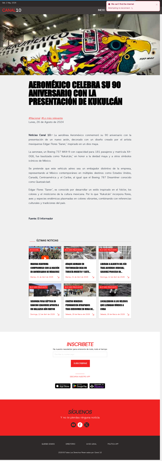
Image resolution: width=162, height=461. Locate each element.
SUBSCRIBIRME (80, 363)
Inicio (101, 10)
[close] (156, 4)
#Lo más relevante (52, 117)
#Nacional (34, 117)
